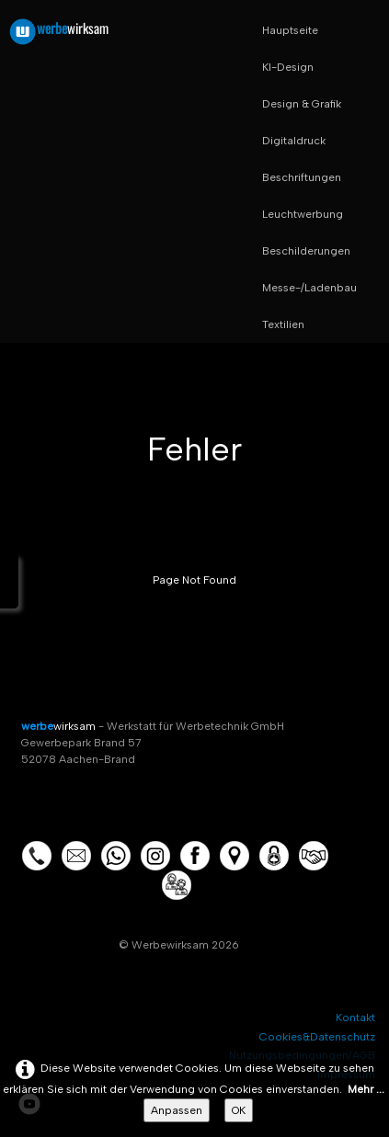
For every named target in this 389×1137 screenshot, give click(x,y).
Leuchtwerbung (302, 214)
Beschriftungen (301, 177)
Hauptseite (290, 30)
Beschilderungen (306, 250)
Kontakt (355, 1017)
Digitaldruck (294, 140)
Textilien (283, 324)
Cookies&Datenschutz (317, 1036)
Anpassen (176, 1110)
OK (239, 1110)
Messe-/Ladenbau (309, 287)
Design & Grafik (301, 103)
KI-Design (288, 67)
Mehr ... (366, 1089)
